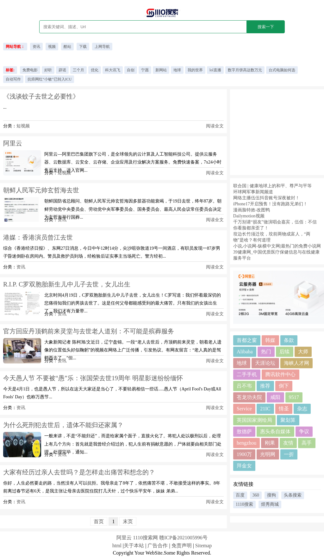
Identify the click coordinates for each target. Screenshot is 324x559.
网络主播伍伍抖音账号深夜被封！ (266, 198)
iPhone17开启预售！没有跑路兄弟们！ (270, 204)
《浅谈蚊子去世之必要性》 (41, 96)
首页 (99, 521)
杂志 (302, 408)
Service (244, 408)
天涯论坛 (265, 363)
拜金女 (244, 465)
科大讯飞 (112, 70)
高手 (307, 443)
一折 (289, 454)
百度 (240, 495)
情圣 (284, 408)
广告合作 (157, 545)
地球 (177, 70)
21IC (265, 408)
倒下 (284, 386)
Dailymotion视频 (249, 216)
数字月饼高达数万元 (245, 70)
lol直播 (215, 70)
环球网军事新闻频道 (253, 192)
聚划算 (288, 420)
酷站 (67, 46)
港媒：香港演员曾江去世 (38, 237)
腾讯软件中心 (280, 374)
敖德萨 (244, 431)
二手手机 (247, 374)
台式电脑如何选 (282, 70)
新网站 (161, 70)
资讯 (36, 46)
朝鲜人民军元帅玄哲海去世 (41, 190)
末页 (128, 521)
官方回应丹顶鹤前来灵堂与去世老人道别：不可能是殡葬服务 (88, 331)
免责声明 (181, 545)
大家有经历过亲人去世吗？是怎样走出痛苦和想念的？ (79, 472)
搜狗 (271, 495)
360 (255, 495)
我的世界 (195, 70)
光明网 (267, 454)
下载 (83, 46)
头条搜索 (293, 495)
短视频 (23, 126)
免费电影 (30, 70)
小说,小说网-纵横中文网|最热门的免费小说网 (277, 246)
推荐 (265, 386)
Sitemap (203, 545)
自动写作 (13, 79)
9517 (294, 397)
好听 (48, 70)
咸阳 (275, 397)
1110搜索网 (145, 537)
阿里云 (12, 143)
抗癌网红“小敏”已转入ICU (50, 79)
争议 (304, 431)
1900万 (244, 454)
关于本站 (134, 545)
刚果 (270, 443)
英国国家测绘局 (254, 420)
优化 (94, 70)
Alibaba (245, 351)
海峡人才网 (296, 363)
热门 (266, 351)
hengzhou (246, 443)
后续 (284, 351)
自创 (130, 70)
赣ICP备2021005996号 (183, 537)
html (117, 545)
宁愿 (145, 70)
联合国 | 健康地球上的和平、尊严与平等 (272, 185)
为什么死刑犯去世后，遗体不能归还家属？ (63, 424)
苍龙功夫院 (249, 397)
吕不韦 (244, 386)
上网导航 (102, 46)
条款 (289, 340)
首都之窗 (247, 340)
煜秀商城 (270, 504)
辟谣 (62, 70)
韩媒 (270, 340)
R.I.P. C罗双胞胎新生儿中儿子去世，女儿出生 (66, 284)
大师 (303, 351)
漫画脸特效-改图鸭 (251, 210)
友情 (288, 443)
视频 (52, 46)
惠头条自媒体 (275, 431)
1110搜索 (244, 504)
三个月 (78, 70)
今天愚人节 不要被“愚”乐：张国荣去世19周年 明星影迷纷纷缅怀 (93, 378)
